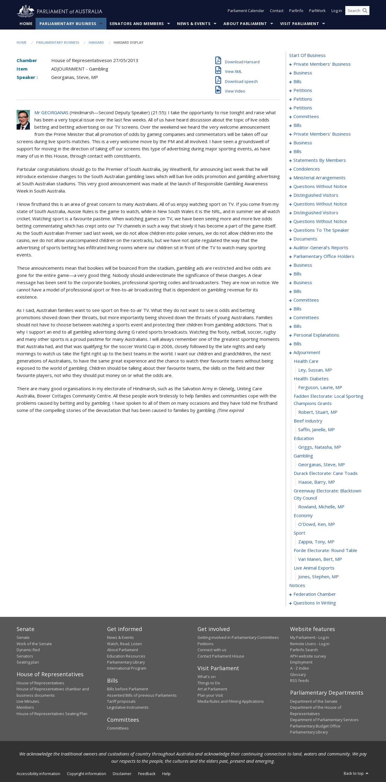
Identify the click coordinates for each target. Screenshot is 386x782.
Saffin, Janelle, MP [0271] (316, 430)
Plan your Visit (210, 695)
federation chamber (314, 594)
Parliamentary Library (126, 662)
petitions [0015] (302, 90)
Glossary (298, 674)
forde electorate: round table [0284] (325, 551)
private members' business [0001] (322, 64)
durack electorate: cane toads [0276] (326, 473)
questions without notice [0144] (320, 204)
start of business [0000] (307, 55)
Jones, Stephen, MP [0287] (318, 577)
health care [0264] (306, 361)
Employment (301, 662)
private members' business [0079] (322, 134)
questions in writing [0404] (314, 603)
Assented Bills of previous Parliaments (142, 695)
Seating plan (28, 662)
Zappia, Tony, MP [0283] (316, 542)
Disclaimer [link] (122, 774)
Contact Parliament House (221, 656)
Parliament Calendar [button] (246, 11)
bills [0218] (297, 309)
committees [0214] (306, 300)
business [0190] (302, 283)
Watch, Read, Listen (124, 643)
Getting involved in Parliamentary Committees (238, 637)
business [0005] (302, 73)
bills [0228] (297, 326)
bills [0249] (297, 344)
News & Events (193, 24)
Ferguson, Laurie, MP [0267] (320, 388)
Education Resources (126, 656)
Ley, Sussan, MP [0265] (315, 370)
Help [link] (166, 774)
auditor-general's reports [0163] (320, 248)
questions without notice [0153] (320, 221)
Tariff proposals (121, 701)
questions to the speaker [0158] (321, 230)
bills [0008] (297, 82)
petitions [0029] (302, 99)
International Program (126, 668)
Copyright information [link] (86, 774)
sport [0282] (299, 533)
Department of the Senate (313, 701)
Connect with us (212, 650)
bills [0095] (297, 152)
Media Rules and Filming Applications (231, 701)
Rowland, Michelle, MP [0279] (321, 507)
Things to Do (209, 683)
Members (25, 707)
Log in (336, 11)
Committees (118, 728)
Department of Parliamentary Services (324, 720)
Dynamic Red (28, 650)
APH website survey (308, 656)
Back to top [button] (356, 773)
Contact (276, 11)
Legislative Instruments (128, 707)
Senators (25, 656)
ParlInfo (296, 11)
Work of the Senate (34, 643)
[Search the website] (357, 11)
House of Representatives (40, 683)
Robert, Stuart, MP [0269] (317, 412)
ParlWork (317, 11)
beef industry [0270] (308, 421)
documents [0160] (305, 239)
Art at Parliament (212, 689)
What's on (207, 677)
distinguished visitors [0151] (315, 213)
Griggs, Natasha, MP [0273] (319, 447)
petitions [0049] (302, 108)
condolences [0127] (306, 169)
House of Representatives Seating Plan (52, 713)
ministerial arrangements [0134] (319, 178)
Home (26, 24)
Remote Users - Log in (310, 643)
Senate (23, 637)
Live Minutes (28, 701)
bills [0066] (297, 125)
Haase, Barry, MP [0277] (316, 482)
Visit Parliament (299, 24)
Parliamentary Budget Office (315, 726)
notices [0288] (297, 586)
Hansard (96, 42)
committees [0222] (306, 318)
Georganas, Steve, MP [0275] (321, 465)
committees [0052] (306, 117)
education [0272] (304, 438)
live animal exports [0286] (314, 568)
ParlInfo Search (304, 650)
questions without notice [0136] (320, 187)
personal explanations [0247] (316, 335)
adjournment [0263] (306, 353)
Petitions (206, 643)
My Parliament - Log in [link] (309, 637)
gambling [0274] (303, 456)
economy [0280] (303, 516)
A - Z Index (299, 668)
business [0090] (302, 143)
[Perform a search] (364, 11)
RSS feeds (299, 680)
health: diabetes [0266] (311, 379)
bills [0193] (297, 291)
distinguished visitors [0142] (315, 195)
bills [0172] (297, 274)
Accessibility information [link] (38, 774)
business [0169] (302, 265)
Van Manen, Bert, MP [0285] (320, 559)
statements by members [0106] (319, 160)
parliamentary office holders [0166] (323, 256)
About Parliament (245, 24)
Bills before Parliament (127, 689)
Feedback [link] (147, 774)
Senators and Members (136, 24)
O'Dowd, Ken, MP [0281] (316, 524)
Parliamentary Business (68, 24)
